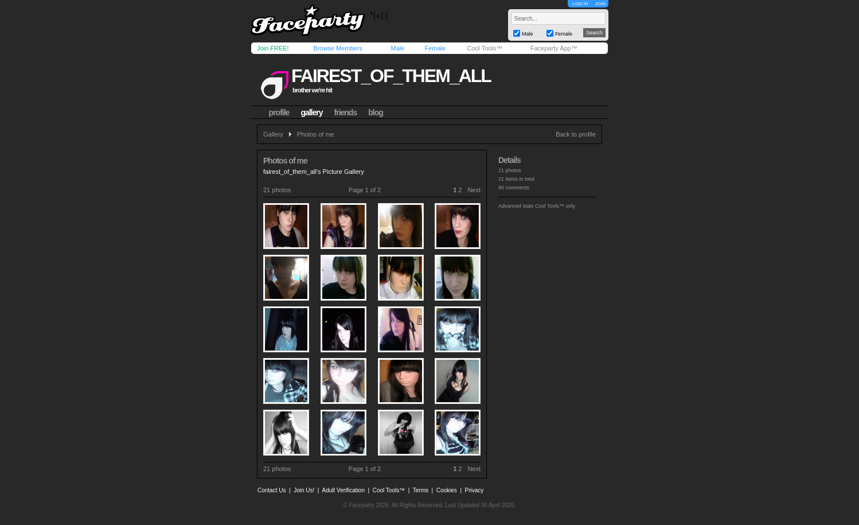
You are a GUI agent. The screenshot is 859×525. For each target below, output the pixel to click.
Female (435, 48)
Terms (420, 490)
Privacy (474, 490)
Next (474, 189)
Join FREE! (273, 48)
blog (375, 112)
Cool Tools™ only (555, 206)
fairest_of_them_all (391, 75)
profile (279, 112)
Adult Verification (343, 490)
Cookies (446, 490)
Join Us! (304, 490)
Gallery (273, 134)
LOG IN (580, 3)
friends (345, 112)
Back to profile (576, 134)
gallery (311, 112)
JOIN (600, 3)
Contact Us (271, 490)
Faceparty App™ (553, 48)
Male (397, 48)
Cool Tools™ (484, 48)
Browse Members (337, 48)
